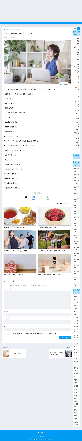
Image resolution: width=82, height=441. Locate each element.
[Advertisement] (41, 11)
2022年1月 (76, 230)
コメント (7, 290)
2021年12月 (76, 237)
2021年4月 (76, 285)
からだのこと (76, 304)
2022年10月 (76, 194)
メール (7, 319)
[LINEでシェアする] (48, 198)
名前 (6, 311)
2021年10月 (76, 249)
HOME (41, 433)
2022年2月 (76, 224)
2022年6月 (76, 206)
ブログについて (76, 329)
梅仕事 (76, 386)
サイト (6, 326)
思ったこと (76, 363)
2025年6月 (76, 176)
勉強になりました (76, 352)
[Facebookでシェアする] (33, 198)
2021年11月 (76, 243)
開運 (75, 418)
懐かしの (76, 369)
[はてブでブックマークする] (40, 198)
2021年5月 (76, 279)
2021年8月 (76, 261)
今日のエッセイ (76, 338)
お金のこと (76, 298)
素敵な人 (76, 397)
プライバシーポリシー (41, 436)
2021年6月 (76, 273)
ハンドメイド (76, 322)
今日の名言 (76, 345)
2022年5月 (76, 212)
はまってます (67, 203)
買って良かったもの (76, 412)
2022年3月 (76, 218)
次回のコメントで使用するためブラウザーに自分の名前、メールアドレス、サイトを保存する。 (31, 333)
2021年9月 (76, 255)
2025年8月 (76, 170)
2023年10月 (76, 182)
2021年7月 (76, 267)
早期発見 (76, 375)
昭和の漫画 (76, 381)
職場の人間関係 (76, 404)
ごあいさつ (76, 310)
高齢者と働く (76, 423)
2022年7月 (76, 200)
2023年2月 (76, 188)
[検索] (78, 28)
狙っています (76, 391)
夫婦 (75, 358)
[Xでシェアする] (26, 198)
